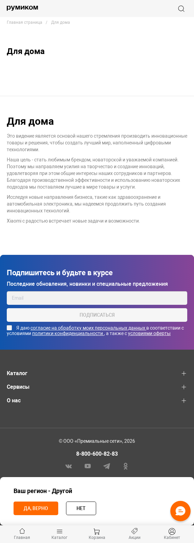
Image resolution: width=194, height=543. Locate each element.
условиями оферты (149, 333)
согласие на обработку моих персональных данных (88, 328)
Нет (81, 508)
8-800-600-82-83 (97, 454)
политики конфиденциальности (68, 333)
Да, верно (36, 508)
